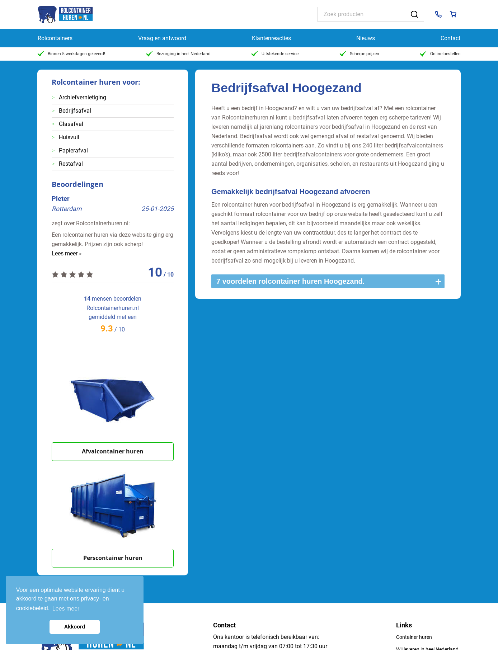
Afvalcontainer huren (113, 451)
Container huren (414, 637)
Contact (450, 38)
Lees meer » (67, 253)
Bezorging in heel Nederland (178, 54)
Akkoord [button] (74, 627)
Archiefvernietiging (82, 97)
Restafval (71, 163)
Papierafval (73, 150)
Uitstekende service (275, 54)
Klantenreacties (271, 38)
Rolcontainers (55, 38)
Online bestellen (440, 54)
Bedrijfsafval (75, 110)
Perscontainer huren (112, 558)
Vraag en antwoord (162, 38)
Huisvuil (69, 137)
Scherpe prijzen (359, 54)
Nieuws (365, 38)
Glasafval (71, 124)
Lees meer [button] (66, 609)
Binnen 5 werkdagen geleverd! (71, 54)
